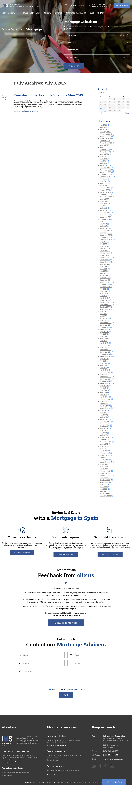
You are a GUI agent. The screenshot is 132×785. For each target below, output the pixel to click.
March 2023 (104, 186)
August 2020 (104, 242)
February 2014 (105, 399)
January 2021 (104, 233)
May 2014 (103, 392)
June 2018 (103, 291)
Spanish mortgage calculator (56, 745)
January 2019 (105, 278)
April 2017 (103, 316)
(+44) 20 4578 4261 (99, 6)
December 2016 (106, 323)
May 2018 (103, 293)
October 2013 (105, 406)
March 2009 (104, 493)
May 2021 (103, 224)
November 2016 (106, 325)
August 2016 (104, 332)
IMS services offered (53, 13)
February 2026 (105, 132)
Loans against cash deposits (11, 762)
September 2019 (106, 262)
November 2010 (106, 458)
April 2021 (103, 226)
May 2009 (103, 489)
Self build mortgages (110, 554)
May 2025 (103, 147)
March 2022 (104, 210)
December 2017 (106, 302)
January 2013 (104, 424)
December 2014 (106, 377)
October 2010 (105, 460)
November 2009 (106, 478)
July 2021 (103, 222)
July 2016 (103, 334)
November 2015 (105, 352)
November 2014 (106, 379)
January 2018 (105, 300)
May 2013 (103, 415)
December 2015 (105, 350)
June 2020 (104, 246)
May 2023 (103, 183)
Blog (92, 13)
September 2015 (106, 356)
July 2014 (103, 388)
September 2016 (106, 329)
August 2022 (104, 199)
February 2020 (105, 253)
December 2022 (106, 192)
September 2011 (106, 442)
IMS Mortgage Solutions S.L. (114, 736)
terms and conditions (77, 689)
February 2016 (105, 345)
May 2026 (103, 125)
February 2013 (105, 422)
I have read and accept (68, 689)
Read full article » (31, 111)
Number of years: (73, 50)
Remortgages (6, 775)
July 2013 (103, 410)
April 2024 (103, 163)
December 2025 (106, 136)
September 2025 (106, 143)
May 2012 (103, 433)
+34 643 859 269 (98, 5)
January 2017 (105, 320)
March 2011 (104, 451)
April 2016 (103, 341)
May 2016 (103, 338)
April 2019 (103, 273)
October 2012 (105, 426)
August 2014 (104, 386)
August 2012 (104, 428)
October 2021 (105, 219)
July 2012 (103, 431)
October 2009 (105, 480)
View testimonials (66, 622)
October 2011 (104, 440)
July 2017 (103, 311)
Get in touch (122, 5)
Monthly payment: (73, 57)
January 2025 (105, 150)
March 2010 (104, 469)
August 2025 (104, 145)
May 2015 (103, 365)
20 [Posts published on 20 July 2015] (100, 108)
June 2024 (104, 159)
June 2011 (103, 446)
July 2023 (103, 179)
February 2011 (105, 453)
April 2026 (103, 127)
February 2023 (105, 188)
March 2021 (104, 228)
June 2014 (103, 390)
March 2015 (104, 370)
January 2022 (105, 215)
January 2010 (105, 473)
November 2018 (106, 282)
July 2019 (103, 266)
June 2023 (104, 181)
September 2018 (106, 287)
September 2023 (106, 177)
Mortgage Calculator (76, 13)
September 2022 (106, 197)
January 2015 (104, 374)
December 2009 (106, 476)
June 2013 (103, 413)
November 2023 (106, 172)
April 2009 (103, 491)
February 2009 (105, 496)
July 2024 (103, 156)
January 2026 (105, 134)
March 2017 (104, 318)
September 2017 (106, 309)
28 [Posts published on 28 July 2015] (105, 111)
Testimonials (51, 775)
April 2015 (103, 368)
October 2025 (105, 141)
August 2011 (104, 444)
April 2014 (103, 395)
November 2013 (105, 404)
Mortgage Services (10, 13)
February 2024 (105, 168)
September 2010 (106, 462)
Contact (100, 13)
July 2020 (103, 244)
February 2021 (105, 231)
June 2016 (103, 336)
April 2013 (103, 417)
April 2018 (103, 296)
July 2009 (103, 484)
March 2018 (104, 298)
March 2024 (104, 165)
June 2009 (104, 487)
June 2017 (103, 314)
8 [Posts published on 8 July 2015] (109, 102)
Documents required (66, 554)
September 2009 (106, 482)
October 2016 (105, 327)
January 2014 (105, 401)
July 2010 (103, 464)
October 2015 (105, 354)
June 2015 (103, 363)
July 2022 (103, 201)
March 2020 (104, 251)
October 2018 (105, 284)
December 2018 (106, 280)
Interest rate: (71, 42)
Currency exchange (22, 552)
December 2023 (106, 170)
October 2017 (105, 307)
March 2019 (104, 275)
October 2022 (105, 195)
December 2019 (106, 257)
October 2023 (105, 174)
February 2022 (105, 213)
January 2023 (105, 190)
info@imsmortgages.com (77, 5)
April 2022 (103, 208)
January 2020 (105, 255)
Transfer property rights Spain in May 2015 (48, 95)
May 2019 (103, 271)
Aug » (127, 113)
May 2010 (103, 467)
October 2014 (105, 381)
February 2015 (105, 372)
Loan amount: (71, 35)
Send (66, 695)
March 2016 (104, 343)
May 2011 (103, 449)
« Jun (101, 113)
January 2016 (105, 347)
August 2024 (104, 154)
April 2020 (103, 248)
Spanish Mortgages (31, 13)
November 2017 (106, 305)
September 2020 (106, 240)
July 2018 (103, 289)
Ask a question (114, 782)
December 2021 (105, 217)
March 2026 (104, 129)
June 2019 (103, 269)
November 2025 (106, 138)
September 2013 (106, 408)
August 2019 (104, 264)
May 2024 (103, 161)
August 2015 (104, 359)
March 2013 (104, 419)
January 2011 (104, 455)
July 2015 (103, 361)
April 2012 (103, 435)
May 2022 (103, 206)
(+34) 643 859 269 (110, 751)
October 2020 (105, 237)
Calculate (74, 66)
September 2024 (106, 152)
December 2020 (106, 235)
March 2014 (104, 397)
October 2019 (105, 260)
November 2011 (105, 437)
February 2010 (105, 471)
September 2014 (106, 383)
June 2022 (104, 204)
